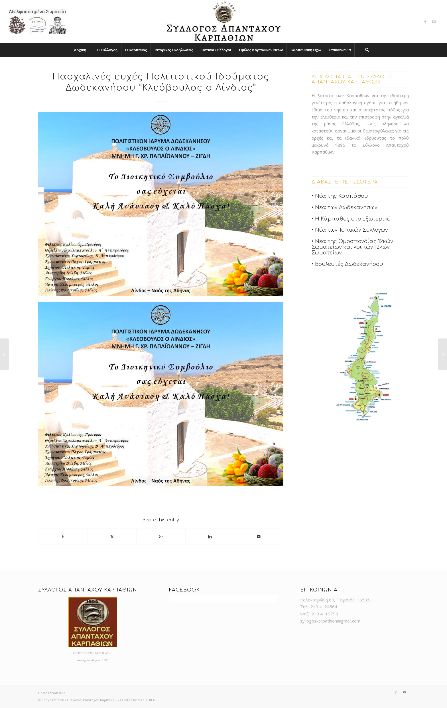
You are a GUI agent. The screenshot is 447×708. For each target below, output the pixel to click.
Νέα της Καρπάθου (341, 196)
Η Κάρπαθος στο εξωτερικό (353, 219)
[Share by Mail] (258, 536)
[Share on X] (112, 536)
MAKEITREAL (147, 700)
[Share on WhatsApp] (161, 536)
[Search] (367, 50)
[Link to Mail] (434, 21)
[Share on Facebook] (63, 536)
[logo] (223, 21)
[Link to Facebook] (425, 21)
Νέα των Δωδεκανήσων (346, 207)
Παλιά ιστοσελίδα (51, 693)
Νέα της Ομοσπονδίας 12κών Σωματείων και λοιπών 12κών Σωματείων (352, 247)
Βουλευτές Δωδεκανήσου (349, 264)
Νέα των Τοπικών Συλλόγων (351, 230)
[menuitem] (80, 50)
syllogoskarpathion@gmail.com (330, 621)
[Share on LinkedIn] (210, 536)
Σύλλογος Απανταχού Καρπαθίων (92, 700)
